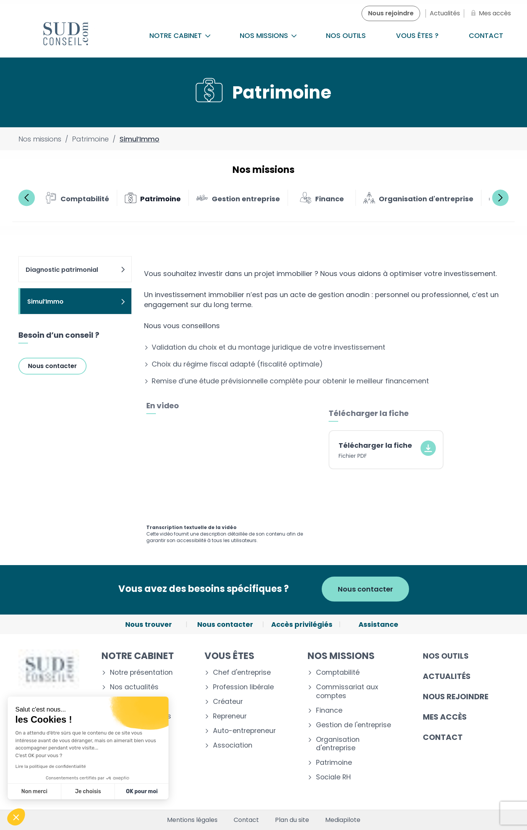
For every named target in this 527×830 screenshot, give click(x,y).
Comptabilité (338, 672)
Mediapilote (342, 820)
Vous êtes (229, 655)
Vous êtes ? (417, 35)
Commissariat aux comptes (347, 691)
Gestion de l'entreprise (353, 725)
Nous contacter (52, 366)
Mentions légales (192, 820)
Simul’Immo (76, 301)
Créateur (228, 701)
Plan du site (292, 820)
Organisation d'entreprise (338, 744)
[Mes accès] (489, 13)
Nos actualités (134, 687)
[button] (16, 817)
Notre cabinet (180, 35)
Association (232, 745)
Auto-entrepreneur (244, 730)
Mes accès (445, 717)
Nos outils (346, 35)
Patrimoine (334, 762)
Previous (26, 197)
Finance (329, 710)
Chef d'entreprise (242, 672)
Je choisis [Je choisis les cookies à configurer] (88, 791)
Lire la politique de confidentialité (50, 766)
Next (500, 197)
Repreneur (230, 716)
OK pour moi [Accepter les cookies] (142, 791)
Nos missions (268, 35)
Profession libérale (243, 687)
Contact (443, 737)
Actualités (447, 676)
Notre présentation (141, 672)
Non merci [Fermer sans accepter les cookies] (34, 791)
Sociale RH (333, 777)
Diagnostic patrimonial (76, 269)
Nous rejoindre (455, 696)
